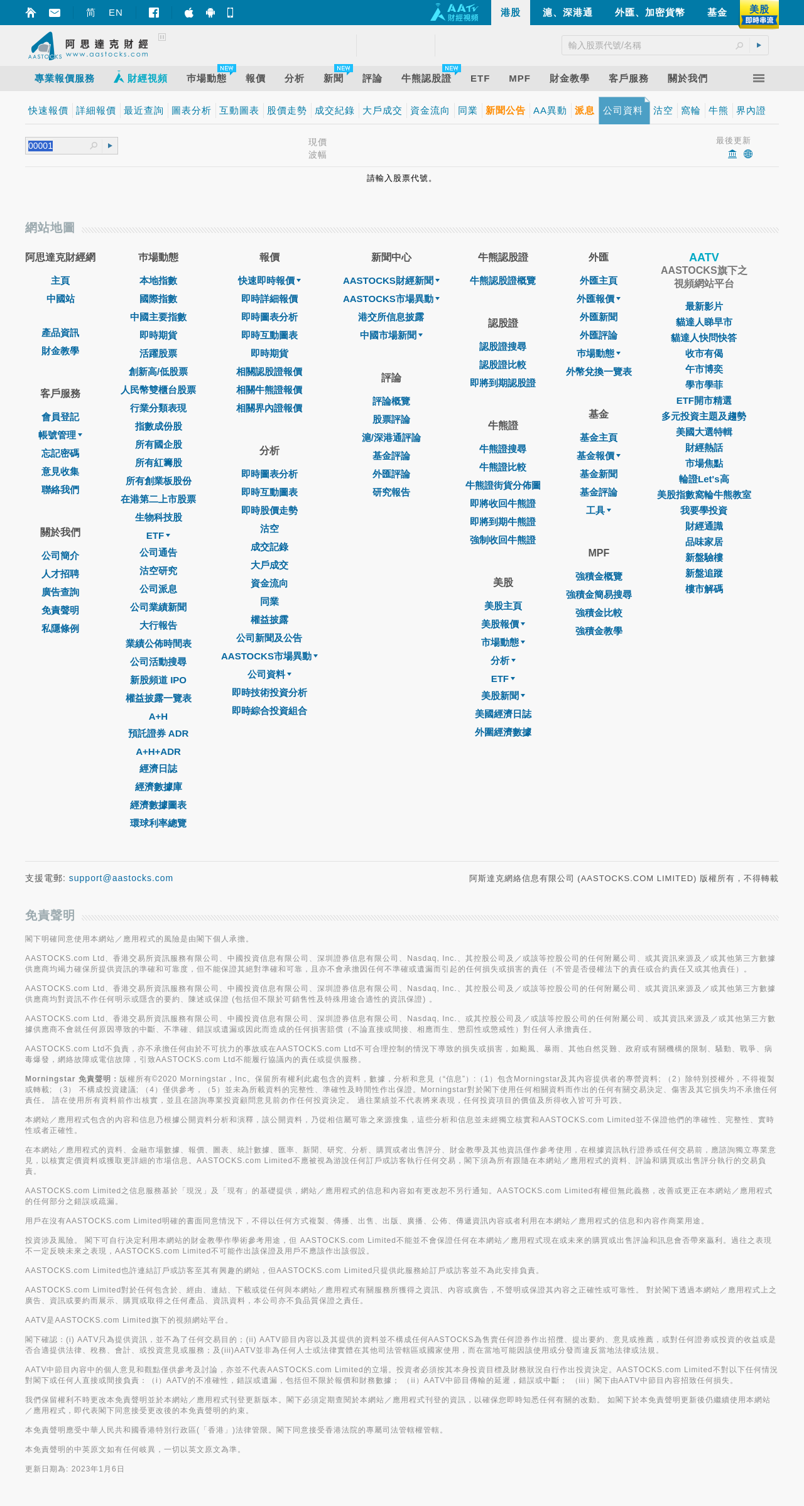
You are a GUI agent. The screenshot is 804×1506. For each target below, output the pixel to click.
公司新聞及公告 (269, 637)
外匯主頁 (598, 280)
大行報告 (158, 625)
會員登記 (60, 416)
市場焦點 (704, 463)
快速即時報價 (269, 280)
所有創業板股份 (159, 480)
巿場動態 (599, 353)
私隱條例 (60, 628)
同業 (269, 601)
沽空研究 (158, 570)
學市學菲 (704, 384)
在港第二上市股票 (158, 499)
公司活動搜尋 (158, 661)
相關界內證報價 (269, 408)
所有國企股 (158, 444)
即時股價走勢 (269, 510)
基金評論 (391, 455)
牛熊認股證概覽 (503, 280)
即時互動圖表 (269, 335)
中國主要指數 (158, 316)
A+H (158, 716)
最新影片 (704, 306)
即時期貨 (158, 335)
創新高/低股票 (158, 371)
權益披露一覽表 (159, 698)
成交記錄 (269, 546)
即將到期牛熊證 (503, 521)
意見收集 (60, 471)
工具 (598, 510)
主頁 (60, 280)
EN (116, 12)
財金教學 (60, 350)
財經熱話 (704, 447)
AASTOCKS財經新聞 (391, 280)
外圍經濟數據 (503, 732)
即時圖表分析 (269, 316)
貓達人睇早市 (704, 322)
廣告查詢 (60, 592)
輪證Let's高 (704, 479)
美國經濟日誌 (503, 713)
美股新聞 (503, 695)
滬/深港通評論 (391, 437)
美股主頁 (503, 605)
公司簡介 (60, 555)
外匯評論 (391, 474)
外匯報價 (599, 298)
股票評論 (391, 419)
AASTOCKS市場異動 (269, 656)
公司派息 (158, 588)
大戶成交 (269, 565)
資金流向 (269, 583)
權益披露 (269, 619)
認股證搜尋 (502, 346)
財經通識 (704, 526)
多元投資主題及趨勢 (703, 416)
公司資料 (269, 674)
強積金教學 (598, 631)
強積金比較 (598, 612)
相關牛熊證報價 (269, 389)
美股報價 (503, 624)
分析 (503, 660)
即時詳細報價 (269, 298)
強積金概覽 (598, 576)
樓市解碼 (704, 588)
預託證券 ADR (158, 733)
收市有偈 (704, 353)
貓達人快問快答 (704, 337)
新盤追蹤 (704, 573)
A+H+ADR (158, 751)
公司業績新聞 (158, 607)
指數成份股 (158, 426)
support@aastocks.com (121, 878)
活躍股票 (158, 353)
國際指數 (158, 298)
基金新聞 (598, 474)
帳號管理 (60, 435)
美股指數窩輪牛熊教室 (704, 494)
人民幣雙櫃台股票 (158, 389)
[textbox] (59, 146)
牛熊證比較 (502, 467)
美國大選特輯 (704, 431)
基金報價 (599, 455)
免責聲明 (60, 610)
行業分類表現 (158, 408)
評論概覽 (391, 401)
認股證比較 (502, 364)
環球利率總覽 (158, 823)
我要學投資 (703, 510)
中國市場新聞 (391, 335)
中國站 (60, 298)
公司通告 (158, 552)
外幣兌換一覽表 (599, 371)
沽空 (269, 528)
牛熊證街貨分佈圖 (503, 485)
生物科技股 (158, 517)
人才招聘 (60, 573)
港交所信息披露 (391, 316)
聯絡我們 (60, 489)
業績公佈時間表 (159, 643)
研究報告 (391, 492)
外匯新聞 (598, 316)
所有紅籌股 (158, 462)
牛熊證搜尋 (502, 448)
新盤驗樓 (704, 557)
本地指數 (158, 280)
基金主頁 (598, 437)
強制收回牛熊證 (503, 539)
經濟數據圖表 (158, 804)
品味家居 (704, 541)
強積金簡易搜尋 (599, 594)
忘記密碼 (60, 453)
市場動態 (503, 642)
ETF (158, 535)
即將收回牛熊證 (503, 503)
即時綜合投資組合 (269, 710)
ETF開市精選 (704, 400)
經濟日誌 (158, 768)
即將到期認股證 (503, 382)
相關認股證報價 (269, 371)
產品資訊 (60, 332)
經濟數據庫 (158, 786)
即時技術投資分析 (269, 692)
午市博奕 (704, 369)
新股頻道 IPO (158, 679)
